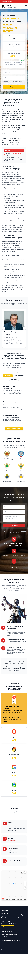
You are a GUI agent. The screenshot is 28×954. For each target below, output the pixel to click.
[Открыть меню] (26, 6)
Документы (14, 379)
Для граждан (20, 372)
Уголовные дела (19, 375)
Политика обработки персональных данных (12, 943)
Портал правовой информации (9, 934)
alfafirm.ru (22, 949)
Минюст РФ (4, 936)
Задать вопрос (10, 150)
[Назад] (3, 328)
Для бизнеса (7, 375)
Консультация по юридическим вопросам (12, 102)
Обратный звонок (7, 1)
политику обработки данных (17, 531)
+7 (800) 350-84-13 (17, 154)
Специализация (8, 372)
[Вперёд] (24, 328)
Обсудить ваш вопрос (14, 428)
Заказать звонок (12, 863)
